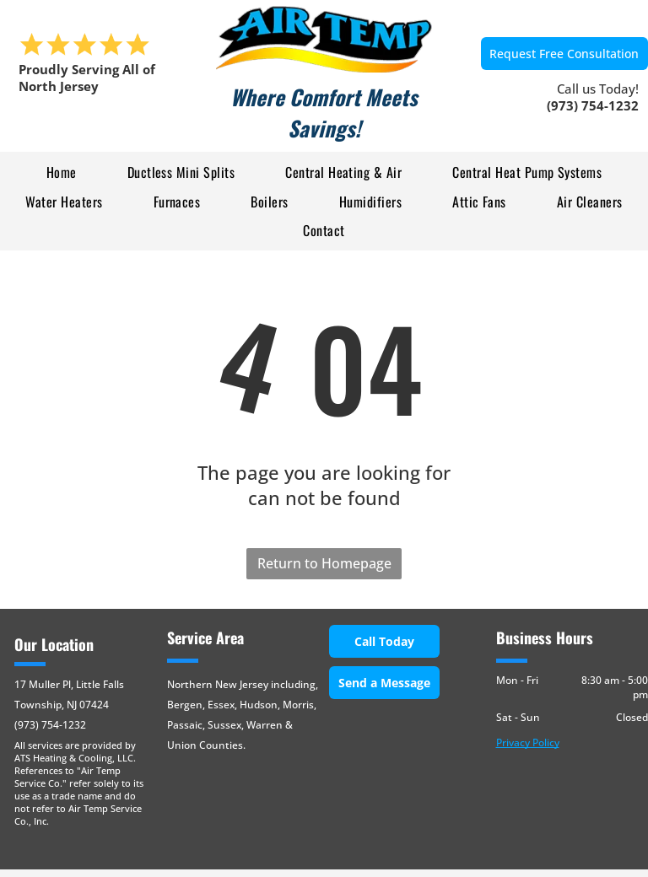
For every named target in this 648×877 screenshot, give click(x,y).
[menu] (37, 99)
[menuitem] (61, 172)
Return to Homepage (324, 563)
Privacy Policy (527, 742)
